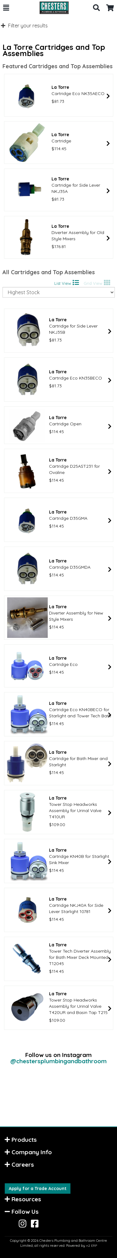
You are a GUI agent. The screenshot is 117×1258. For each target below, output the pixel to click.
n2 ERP (91, 1246)
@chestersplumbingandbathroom (58, 1061)
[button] (6, 8)
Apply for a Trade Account (37, 1188)
